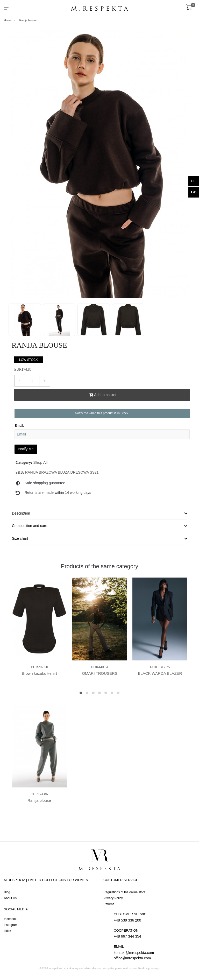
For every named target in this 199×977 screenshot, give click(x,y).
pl (193, 181)
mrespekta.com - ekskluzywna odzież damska (75, 968)
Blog (7, 892)
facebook (10, 919)
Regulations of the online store (124, 892)
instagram (11, 925)
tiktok (7, 931)
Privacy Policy (113, 898)
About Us (10, 898)
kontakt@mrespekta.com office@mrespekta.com (153, 952)
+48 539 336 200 (153, 917)
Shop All (40, 462)
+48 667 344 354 (153, 933)
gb (193, 192)
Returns (108, 904)
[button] (81, 692)
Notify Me (25, 449)
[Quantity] (32, 380)
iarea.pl (155, 968)
